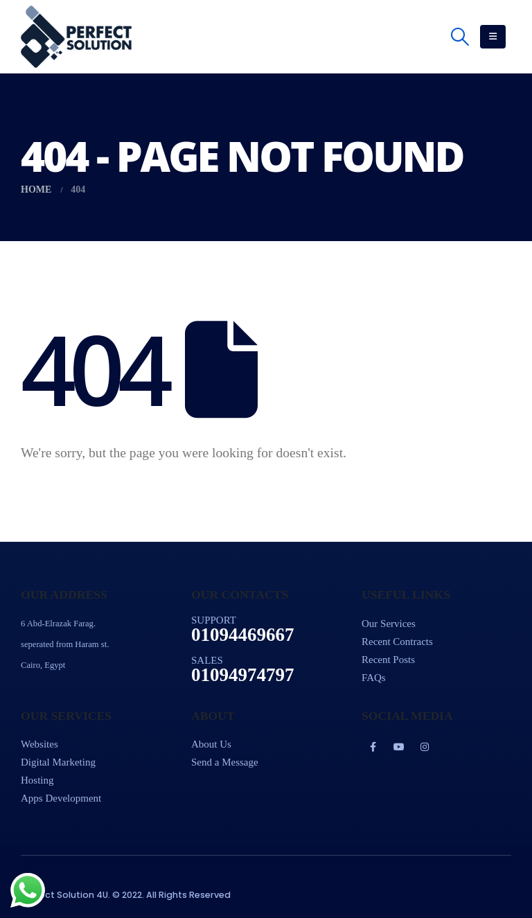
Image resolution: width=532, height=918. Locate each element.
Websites (39, 744)
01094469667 (242, 634)
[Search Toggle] (460, 37)
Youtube (399, 746)
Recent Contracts (397, 641)
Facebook (373, 746)
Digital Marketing (58, 762)
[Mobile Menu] (493, 36)
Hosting (37, 780)
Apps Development (61, 798)
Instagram (424, 746)
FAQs (374, 677)
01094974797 (242, 674)
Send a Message (224, 762)
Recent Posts (388, 659)
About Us (211, 744)
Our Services (389, 623)
